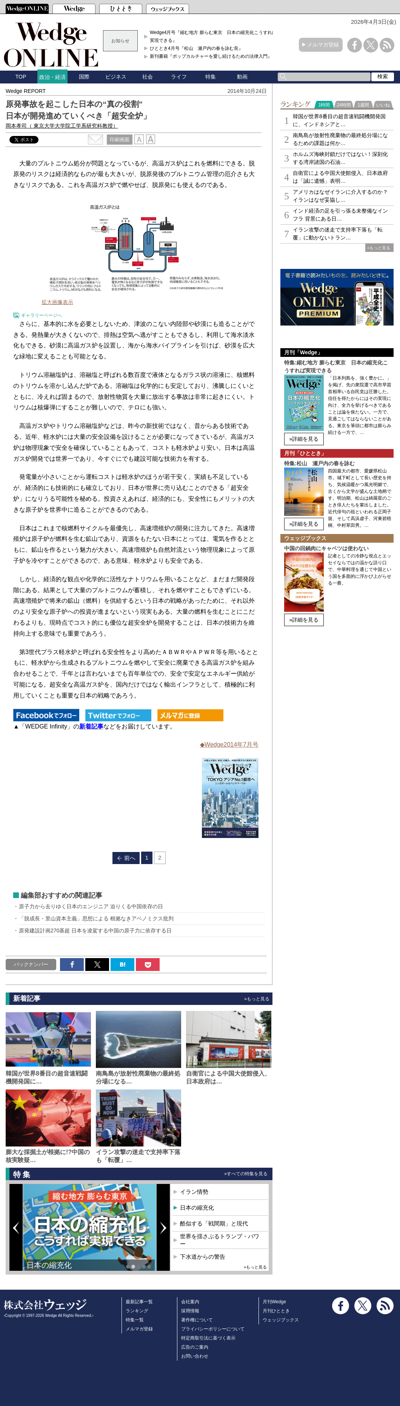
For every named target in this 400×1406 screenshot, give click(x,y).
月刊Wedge (274, 1301)
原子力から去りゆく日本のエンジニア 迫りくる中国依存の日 (91, 906)
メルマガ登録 (323, 45)
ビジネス (115, 77)
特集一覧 (135, 1320)
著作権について (197, 1320)
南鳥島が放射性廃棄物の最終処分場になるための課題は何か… (340, 139)
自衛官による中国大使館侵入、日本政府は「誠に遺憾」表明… (340, 177)
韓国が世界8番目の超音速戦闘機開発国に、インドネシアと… (339, 120)
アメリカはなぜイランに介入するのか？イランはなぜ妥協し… (340, 196)
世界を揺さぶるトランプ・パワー (219, 1240)
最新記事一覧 (139, 1301)
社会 (147, 77)
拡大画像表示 (57, 302)
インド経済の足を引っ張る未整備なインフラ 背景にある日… (340, 215)
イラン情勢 (194, 1191)
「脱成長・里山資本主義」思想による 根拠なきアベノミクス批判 (96, 918)
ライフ (179, 77)
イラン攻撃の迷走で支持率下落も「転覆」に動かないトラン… (338, 234)
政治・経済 (52, 77)
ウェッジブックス (281, 1320)
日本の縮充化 (49, 1265)
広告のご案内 (194, 1347)
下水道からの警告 (202, 1256)
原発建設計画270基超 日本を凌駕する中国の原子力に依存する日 (95, 931)
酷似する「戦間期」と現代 (214, 1223)
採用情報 (190, 1310)
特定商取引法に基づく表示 (208, 1338)
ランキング (137, 1310)
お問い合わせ (194, 1356)
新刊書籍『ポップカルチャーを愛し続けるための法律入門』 (211, 56)
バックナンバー (31, 964)
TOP (20, 77)
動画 (242, 77)
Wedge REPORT (26, 91)
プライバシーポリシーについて (213, 1329)
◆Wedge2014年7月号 (229, 744)
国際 (84, 77)
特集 (210, 77)
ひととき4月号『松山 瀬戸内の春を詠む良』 (196, 48)
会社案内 (190, 1301)
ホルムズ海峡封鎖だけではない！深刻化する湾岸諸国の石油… (340, 158)
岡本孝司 (62, 126)
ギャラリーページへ (41, 315)
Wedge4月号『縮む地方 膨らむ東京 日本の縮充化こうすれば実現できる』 (213, 36)
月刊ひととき (276, 1310)
